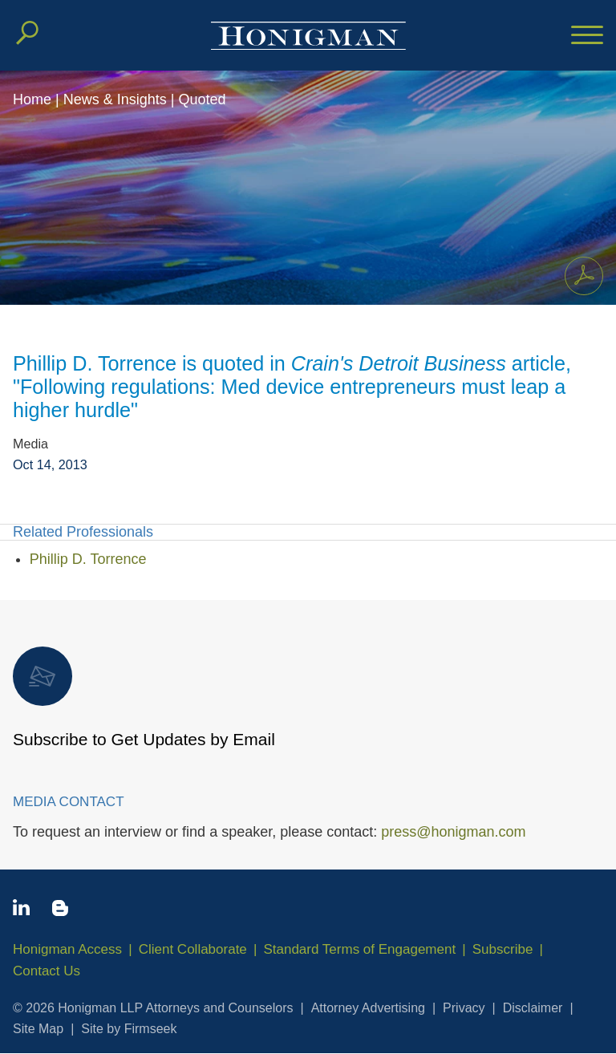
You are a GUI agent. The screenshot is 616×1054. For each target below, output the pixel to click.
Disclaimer (533, 1008)
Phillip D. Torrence (88, 559)
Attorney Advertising (368, 1008)
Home (32, 99)
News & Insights (115, 99)
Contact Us (46, 971)
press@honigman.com (453, 832)
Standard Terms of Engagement (359, 949)
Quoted (201, 99)
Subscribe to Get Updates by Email (144, 697)
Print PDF (579, 273)
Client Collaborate (193, 949)
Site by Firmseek (128, 1029)
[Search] (27, 33)
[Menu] (587, 36)
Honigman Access (67, 949)
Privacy (463, 1008)
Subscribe (502, 949)
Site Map (38, 1029)
